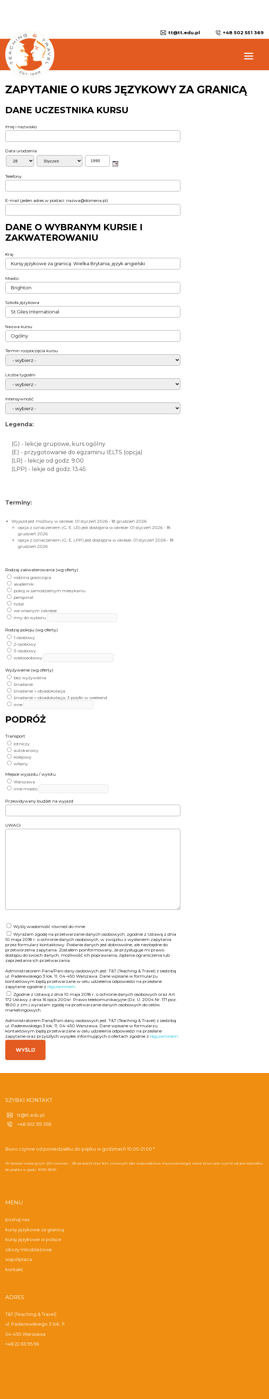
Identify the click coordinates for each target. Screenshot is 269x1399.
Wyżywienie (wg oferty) (29, 670)
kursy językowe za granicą (34, 1229)
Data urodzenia (21, 150)
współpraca (18, 1259)
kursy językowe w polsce (33, 1239)
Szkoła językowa (22, 302)
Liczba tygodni (20, 374)
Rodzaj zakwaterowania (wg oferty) (41, 569)
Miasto (12, 278)
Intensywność (19, 398)
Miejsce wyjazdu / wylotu (30, 774)
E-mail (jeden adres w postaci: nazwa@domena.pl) (56, 200)
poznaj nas (17, 1219)
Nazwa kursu (18, 326)
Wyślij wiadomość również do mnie (46, 926)
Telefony (13, 176)
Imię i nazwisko (21, 126)
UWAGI (13, 825)
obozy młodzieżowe (28, 1249)
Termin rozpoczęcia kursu (31, 350)
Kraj (9, 254)
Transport (15, 736)
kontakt (14, 1269)
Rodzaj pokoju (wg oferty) (31, 629)
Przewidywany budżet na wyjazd (39, 801)
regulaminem (61, 986)
